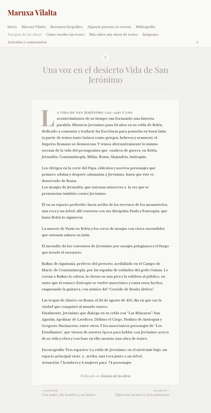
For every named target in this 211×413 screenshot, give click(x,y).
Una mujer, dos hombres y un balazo (74, 393)
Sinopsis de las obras (24, 34)
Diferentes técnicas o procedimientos (137, 393)
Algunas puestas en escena (109, 27)
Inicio (12, 27)
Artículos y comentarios (27, 42)
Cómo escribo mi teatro (65, 34)
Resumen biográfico (67, 27)
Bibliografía (145, 27)
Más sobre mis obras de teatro (113, 34)
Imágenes (150, 34)
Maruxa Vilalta (32, 12)
